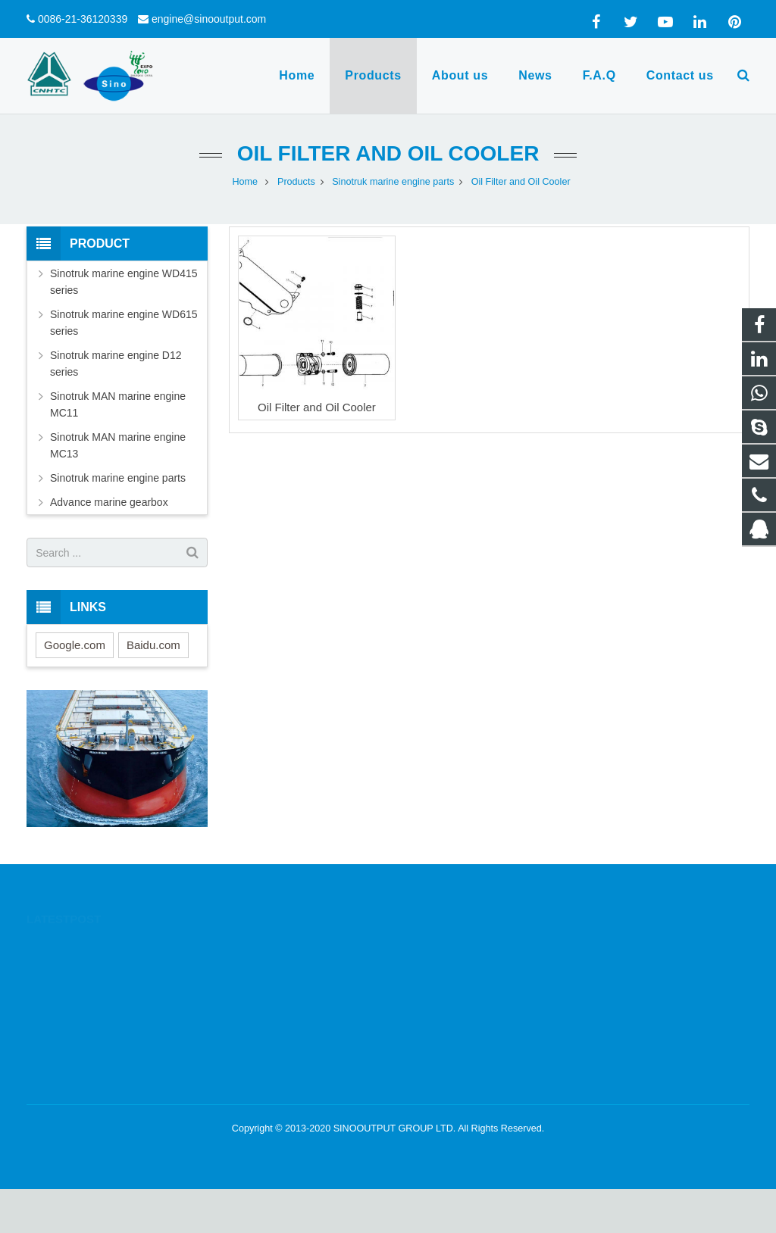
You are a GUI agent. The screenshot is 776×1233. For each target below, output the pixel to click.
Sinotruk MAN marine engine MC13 (118, 445)
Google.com (74, 644)
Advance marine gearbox (109, 502)
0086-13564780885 (456, 968)
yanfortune (438, 1034)
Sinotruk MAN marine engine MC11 (118, 404)
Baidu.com (153, 644)
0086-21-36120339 (82, 19)
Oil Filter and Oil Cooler (388, 153)
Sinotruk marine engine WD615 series (124, 322)
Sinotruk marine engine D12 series (116, 363)
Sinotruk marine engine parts (118, 478)
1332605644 (443, 946)
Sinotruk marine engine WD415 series (124, 281)
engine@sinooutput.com (209, 19)
